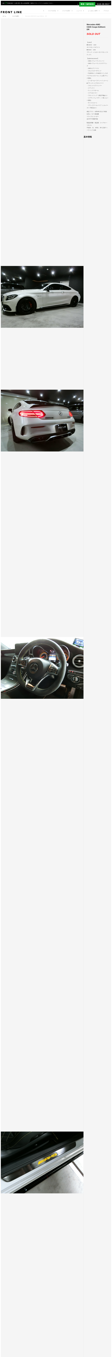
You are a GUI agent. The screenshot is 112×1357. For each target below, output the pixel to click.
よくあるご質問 (92, 10)
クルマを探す (66, 10)
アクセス (106, 10)
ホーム (4, 16)
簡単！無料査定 (87, 4)
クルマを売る (52, 10)
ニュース (79, 10)
